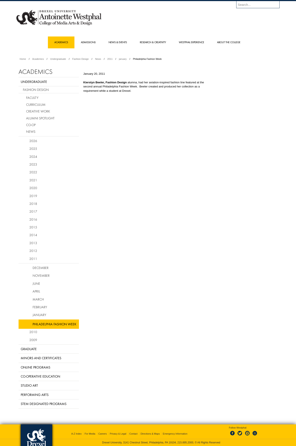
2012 (33, 250)
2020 (33, 188)
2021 (33, 180)
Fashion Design (80, 59)
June (36, 283)
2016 (33, 219)
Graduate (29, 349)
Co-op (31, 125)
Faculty (32, 97)
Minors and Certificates (41, 358)
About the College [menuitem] (228, 42)
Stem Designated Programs (43, 404)
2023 (33, 164)
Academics (38, 59)
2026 (33, 141)
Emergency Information (175, 433)
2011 (109, 59)
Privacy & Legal (118, 433)
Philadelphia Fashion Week (54, 324)
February (40, 307)
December (41, 268)
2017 (33, 211)
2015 (33, 227)
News (98, 59)
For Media (90, 433)
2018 (33, 203)
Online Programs (35, 367)
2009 (33, 340)
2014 (33, 235)
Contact (133, 433)
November (41, 275)
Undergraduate (58, 59)
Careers (102, 433)
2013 (33, 243)
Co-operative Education (40, 376)
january (123, 59)
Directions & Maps (150, 433)
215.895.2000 (185, 442)
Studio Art (29, 385)
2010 (33, 332)
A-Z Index (76, 433)
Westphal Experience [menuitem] (191, 42)
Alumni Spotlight (40, 118)
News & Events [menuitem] (118, 42)
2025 (33, 148)
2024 (33, 156)
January (39, 315)
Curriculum (36, 104)
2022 (33, 172)
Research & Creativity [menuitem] (153, 42)
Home (23, 59)
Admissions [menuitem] (88, 42)
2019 (33, 196)
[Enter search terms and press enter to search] (260, 4)
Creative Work (38, 111)
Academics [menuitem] (61, 42)
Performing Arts (35, 394)
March (38, 299)
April (36, 291)
